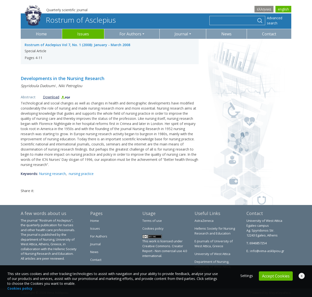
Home (41, 34)
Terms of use (152, 220)
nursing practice (81, 173)
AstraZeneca (204, 220)
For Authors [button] (130, 34)
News (226, 34)
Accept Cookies (276, 276)
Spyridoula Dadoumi (38, 85)
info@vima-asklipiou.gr (267, 251)
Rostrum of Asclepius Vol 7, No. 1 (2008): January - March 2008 (77, 44)
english (283, 9)
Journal (95, 244)
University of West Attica (212, 254)
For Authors (98, 236)
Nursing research (52, 173)
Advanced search (274, 20)
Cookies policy (153, 228)
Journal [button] (181, 34)
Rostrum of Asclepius (70, 20)
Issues (83, 34)
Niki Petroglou (70, 85)
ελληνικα (264, 9)
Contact (269, 34)
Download (56, 97)
